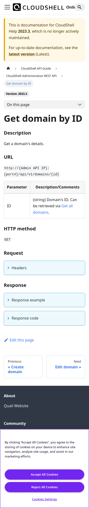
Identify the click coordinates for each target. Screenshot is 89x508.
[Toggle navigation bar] (7, 7)
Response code (25, 318)
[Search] (80, 7)
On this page (18, 104)
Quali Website (16, 405)
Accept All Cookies (44, 474)
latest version (22, 54)
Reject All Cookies (44, 487)
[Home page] (8, 68)
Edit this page (19, 340)
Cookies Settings (44, 499)
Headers (19, 267)
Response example (28, 300)
